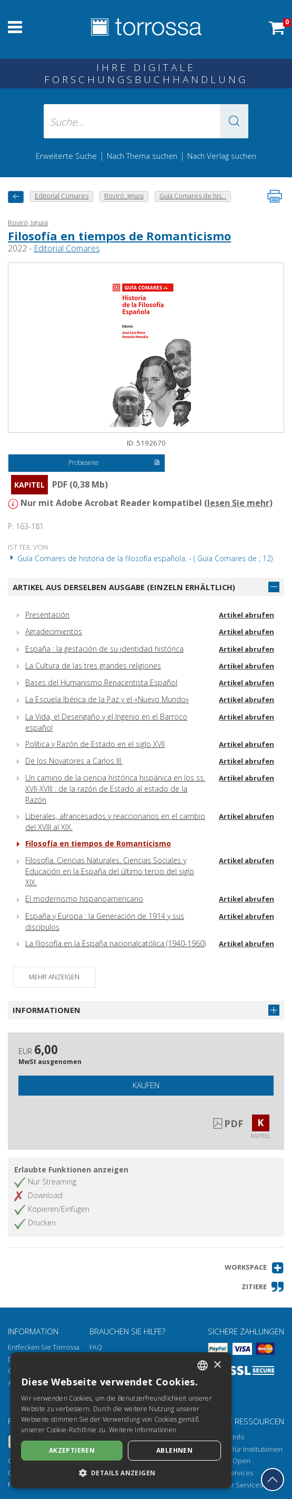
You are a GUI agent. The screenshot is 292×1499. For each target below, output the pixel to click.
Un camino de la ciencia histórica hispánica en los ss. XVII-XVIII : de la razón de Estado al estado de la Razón (115, 789)
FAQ (95, 1347)
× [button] (217, 1365)
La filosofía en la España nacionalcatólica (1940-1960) (115, 943)
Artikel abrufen (246, 615)
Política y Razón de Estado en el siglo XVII (95, 744)
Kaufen (146, 1085)
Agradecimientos (53, 631)
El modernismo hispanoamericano (84, 899)
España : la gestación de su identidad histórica (104, 649)
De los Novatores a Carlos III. (74, 761)
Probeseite (114, 463)
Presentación (47, 615)
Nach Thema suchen (142, 155)
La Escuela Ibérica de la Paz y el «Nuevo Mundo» (107, 699)
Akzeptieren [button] (72, 1450)
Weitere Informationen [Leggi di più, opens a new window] (142, 1429)
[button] (234, 121)
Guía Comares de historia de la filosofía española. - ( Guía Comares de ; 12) (140, 558)
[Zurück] (16, 197)
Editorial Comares (67, 248)
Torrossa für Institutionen (243, 1449)
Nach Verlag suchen (221, 155)
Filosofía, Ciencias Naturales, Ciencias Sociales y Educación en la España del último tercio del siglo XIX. (109, 871)
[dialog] (121, 1420)
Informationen (46, 1010)
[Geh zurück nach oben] (272, 1479)
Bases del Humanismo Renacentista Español (101, 682)
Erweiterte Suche (66, 155)
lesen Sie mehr (238, 503)
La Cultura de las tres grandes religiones (93, 666)
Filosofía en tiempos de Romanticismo (119, 236)
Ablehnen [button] (174, 1450)
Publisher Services (233, 1485)
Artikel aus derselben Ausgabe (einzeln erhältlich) (124, 587)
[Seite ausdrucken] (274, 196)
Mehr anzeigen (54, 977)
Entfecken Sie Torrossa (43, 1347)
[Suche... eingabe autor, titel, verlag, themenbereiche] (146, 121)
